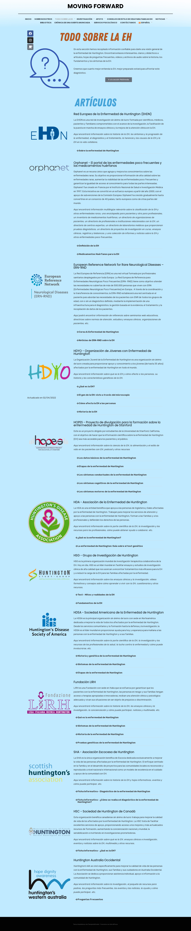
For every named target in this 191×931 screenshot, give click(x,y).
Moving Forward (95, 6)
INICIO (28, 19)
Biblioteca (44, 22)
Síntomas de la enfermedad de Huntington (101, 664)
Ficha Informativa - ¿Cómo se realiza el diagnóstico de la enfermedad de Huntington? (118, 800)
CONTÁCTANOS (128, 22)
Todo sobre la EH (65, 19)
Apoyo (100, 19)
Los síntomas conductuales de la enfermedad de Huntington (113, 474)
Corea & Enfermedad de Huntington (99, 331)
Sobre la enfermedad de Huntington (99, 150)
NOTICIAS (162, 19)
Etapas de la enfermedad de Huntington (101, 466)
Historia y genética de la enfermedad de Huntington (107, 655)
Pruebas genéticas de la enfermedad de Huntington (106, 742)
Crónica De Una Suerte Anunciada (72, 22)
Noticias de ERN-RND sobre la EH (97, 340)
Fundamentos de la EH (90, 603)
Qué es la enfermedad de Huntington (98, 717)
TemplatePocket (93, 924)
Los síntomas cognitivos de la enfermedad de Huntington (111, 483)
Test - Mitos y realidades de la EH (96, 594)
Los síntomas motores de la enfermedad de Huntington (110, 491)
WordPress (114, 924)
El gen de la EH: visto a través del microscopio (104, 394)
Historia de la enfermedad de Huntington (101, 734)
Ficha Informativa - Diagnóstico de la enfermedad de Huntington (114, 791)
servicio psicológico (105, 22)
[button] (118, 151)
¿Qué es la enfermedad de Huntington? (99, 537)
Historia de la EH (88, 411)
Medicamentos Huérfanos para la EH (99, 254)
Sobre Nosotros (43, 19)
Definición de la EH (89, 245)
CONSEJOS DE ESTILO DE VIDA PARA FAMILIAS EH (130, 19)
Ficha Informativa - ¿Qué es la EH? (97, 850)
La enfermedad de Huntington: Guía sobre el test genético (110, 545)
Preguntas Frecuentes (90, 899)
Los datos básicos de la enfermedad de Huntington (107, 457)
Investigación (85, 19)
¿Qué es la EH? (87, 386)
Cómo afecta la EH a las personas (97, 403)
